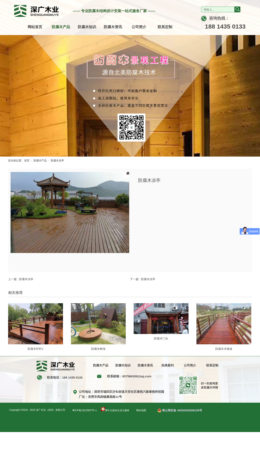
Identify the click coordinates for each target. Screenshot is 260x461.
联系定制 (165, 27)
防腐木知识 (87, 27)
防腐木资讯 (113, 27)
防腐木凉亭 (57, 160)
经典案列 (167, 365)
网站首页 (35, 27)
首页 (26, 160)
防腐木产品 (61, 27)
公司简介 (139, 27)
